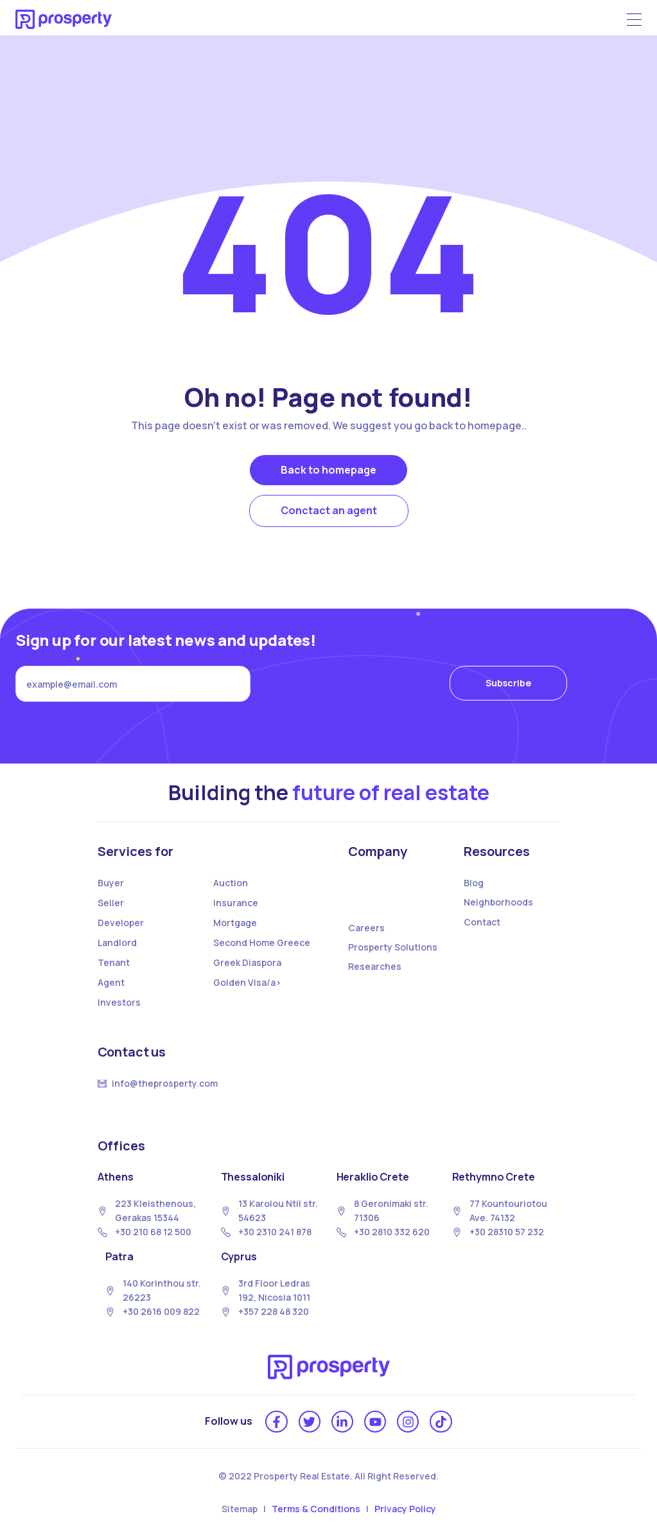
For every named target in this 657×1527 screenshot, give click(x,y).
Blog (474, 883)
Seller (111, 903)
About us (377, 897)
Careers (366, 928)
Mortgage (235, 922)
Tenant (114, 962)
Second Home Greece (261, 942)
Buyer (111, 883)
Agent (111, 982)
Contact (482, 922)
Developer (121, 922)
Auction (230, 883)
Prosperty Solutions (392, 947)
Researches (374, 966)
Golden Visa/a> (247, 982)
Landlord (117, 942)
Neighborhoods (498, 902)
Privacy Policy (405, 1509)
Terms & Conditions (316, 1509)
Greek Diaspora (247, 962)
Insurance (235, 903)
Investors (119, 1002)
